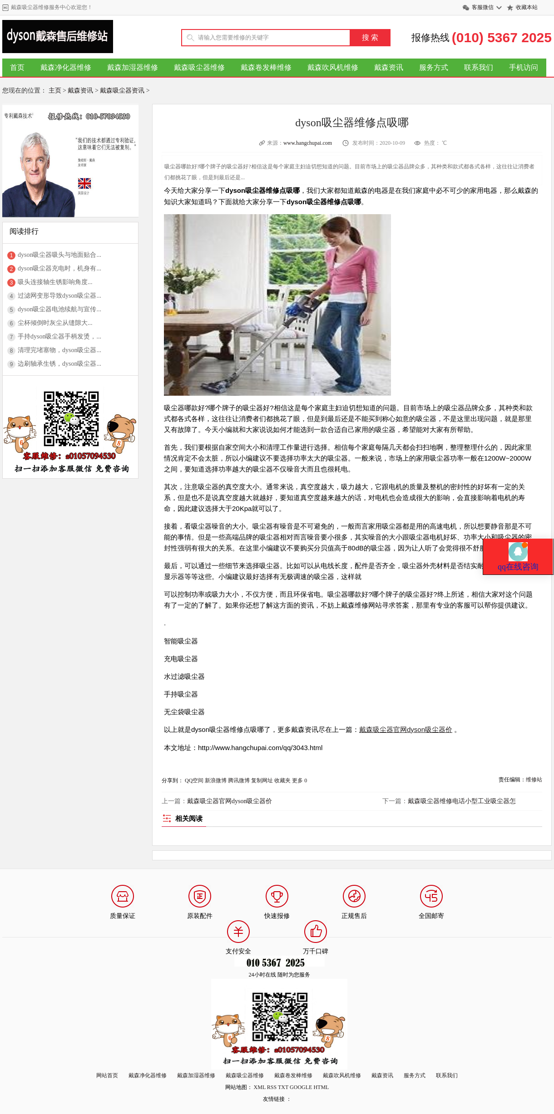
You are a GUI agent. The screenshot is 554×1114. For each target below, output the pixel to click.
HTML (321, 1087)
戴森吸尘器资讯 (122, 90)
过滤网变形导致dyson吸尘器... (59, 295)
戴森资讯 (388, 67)
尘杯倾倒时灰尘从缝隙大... (55, 322)
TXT (283, 1087)
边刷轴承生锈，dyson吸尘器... (59, 363)
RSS (272, 1087)
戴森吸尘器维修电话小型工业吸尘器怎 (462, 801)
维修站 (534, 779)
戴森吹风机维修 (332, 67)
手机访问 (523, 67)
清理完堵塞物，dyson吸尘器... (59, 350)
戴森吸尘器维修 (199, 67)
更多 (297, 780)
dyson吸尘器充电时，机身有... (59, 268)
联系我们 (478, 67)
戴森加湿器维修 (132, 67)
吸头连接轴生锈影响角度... (55, 282)
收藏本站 (527, 7)
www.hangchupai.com (308, 143)
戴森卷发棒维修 (266, 67)
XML (260, 1087)
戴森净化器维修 (65, 67)
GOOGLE (301, 1087)
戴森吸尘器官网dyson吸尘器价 (405, 729)
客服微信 (483, 7)
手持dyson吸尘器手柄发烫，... (59, 336)
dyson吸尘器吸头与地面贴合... (59, 254)
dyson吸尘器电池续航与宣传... (59, 309)
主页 (55, 90)
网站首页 (107, 1075)
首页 (17, 67)
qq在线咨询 (518, 492)
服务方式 (433, 67)
